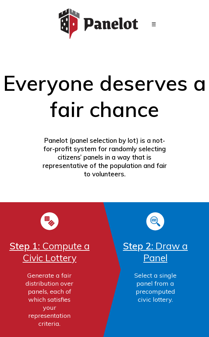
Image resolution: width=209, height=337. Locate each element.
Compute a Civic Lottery (49, 252)
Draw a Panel (155, 252)
